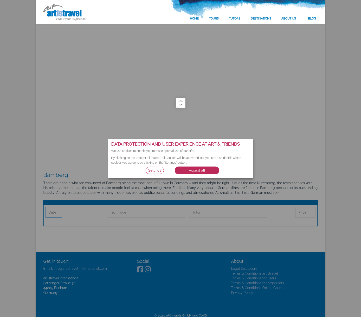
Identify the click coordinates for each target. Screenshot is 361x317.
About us (288, 18)
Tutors (234, 18)
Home (194, 18)
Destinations (261, 18)
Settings (154, 170)
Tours (214, 18)
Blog (312, 18)
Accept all (197, 170)
